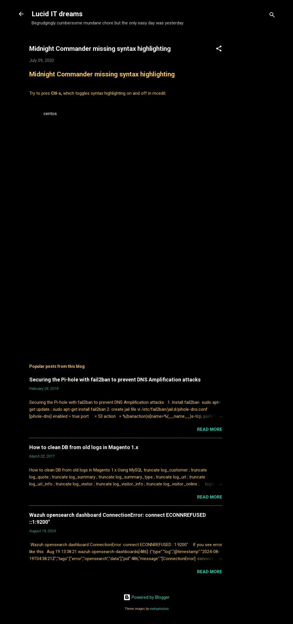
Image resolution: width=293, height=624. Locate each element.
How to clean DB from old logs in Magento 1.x (83, 447)
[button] (218, 49)
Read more (209, 429)
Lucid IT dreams (57, 14)
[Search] (272, 16)
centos (50, 113)
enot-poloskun (159, 609)
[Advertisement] (257, 123)
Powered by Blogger (146, 597)
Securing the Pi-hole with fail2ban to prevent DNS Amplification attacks (115, 379)
